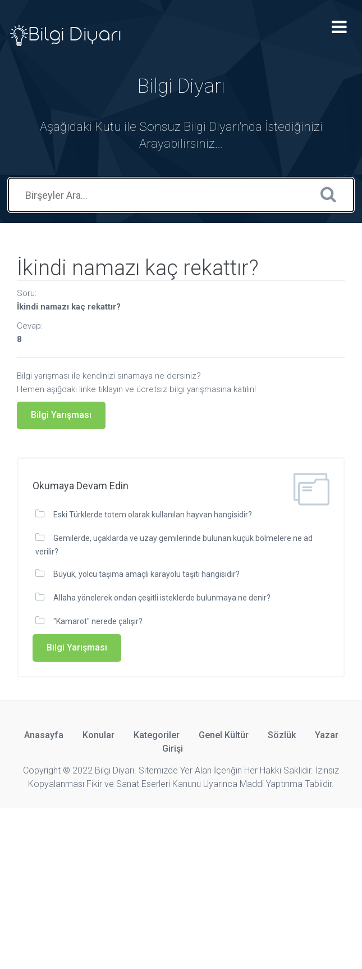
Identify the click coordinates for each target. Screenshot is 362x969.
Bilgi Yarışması (61, 415)
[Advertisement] (181, 886)
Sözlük (282, 735)
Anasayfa (43, 735)
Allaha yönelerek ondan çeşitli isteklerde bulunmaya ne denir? (162, 597)
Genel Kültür (224, 735)
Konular (98, 735)
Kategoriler (157, 735)
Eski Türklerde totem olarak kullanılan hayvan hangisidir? (152, 514)
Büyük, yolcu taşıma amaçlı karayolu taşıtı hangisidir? (146, 574)
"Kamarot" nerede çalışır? (98, 621)
